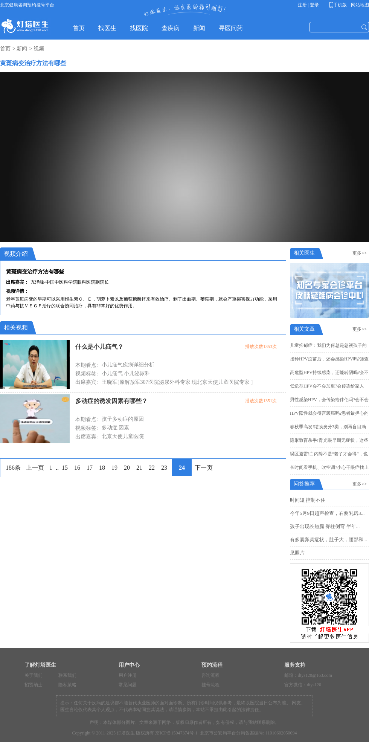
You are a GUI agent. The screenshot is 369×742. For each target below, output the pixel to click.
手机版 (339, 5)
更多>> (360, 253)
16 (77, 467)
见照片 (297, 553)
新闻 (22, 49)
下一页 (204, 467)
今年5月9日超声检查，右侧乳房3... (327, 513)
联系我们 (67, 675)
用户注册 (128, 675)
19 (114, 467)
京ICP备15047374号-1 (176, 733)
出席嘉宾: (86, 382)
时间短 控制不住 (307, 500)
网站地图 (359, 5)
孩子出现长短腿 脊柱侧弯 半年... (325, 526)
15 (65, 467)
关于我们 (33, 675)
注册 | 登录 (308, 5)
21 (139, 467)
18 (102, 467)
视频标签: (86, 374)
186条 (13, 467)
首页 (5, 49)
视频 (39, 49)
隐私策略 (67, 684)
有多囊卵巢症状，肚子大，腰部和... (328, 539)
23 (164, 467)
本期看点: (86, 365)
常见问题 (128, 684)
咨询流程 (210, 675)
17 (90, 467)
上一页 (35, 467)
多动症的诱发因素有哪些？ (111, 401)
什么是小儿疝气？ (99, 347)
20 (127, 467)
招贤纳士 (33, 684)
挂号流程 (210, 684)
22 (152, 467)
